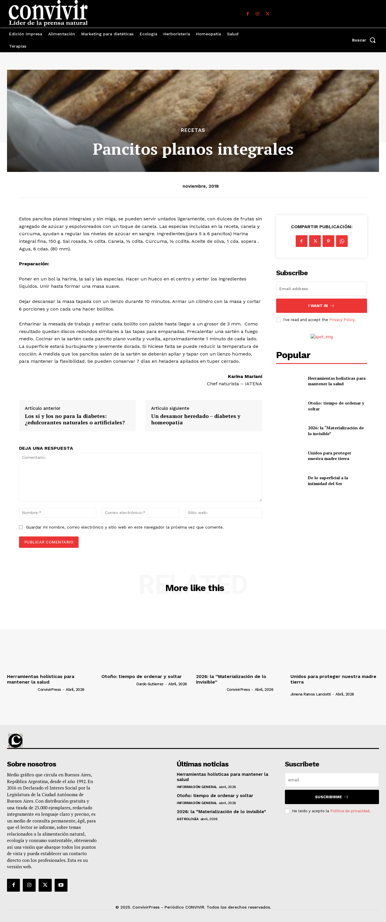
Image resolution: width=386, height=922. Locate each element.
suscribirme (332, 797)
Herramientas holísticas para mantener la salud (337, 381)
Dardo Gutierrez (150, 684)
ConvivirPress (49, 689)
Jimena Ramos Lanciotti (310, 694)
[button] (365, 40)
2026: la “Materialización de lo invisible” (231, 679)
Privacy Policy (341, 320)
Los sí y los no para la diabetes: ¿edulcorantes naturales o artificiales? (75, 419)
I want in (321, 306)
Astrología (187, 819)
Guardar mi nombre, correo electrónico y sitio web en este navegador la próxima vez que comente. (125, 527)
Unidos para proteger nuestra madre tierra (329, 455)
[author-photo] (22, 689)
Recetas (193, 130)
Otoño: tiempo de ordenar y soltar (141, 676)
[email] (321, 289)
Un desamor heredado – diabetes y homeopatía (195, 419)
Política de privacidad (349, 811)
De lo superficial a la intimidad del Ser (328, 480)
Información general (197, 787)
